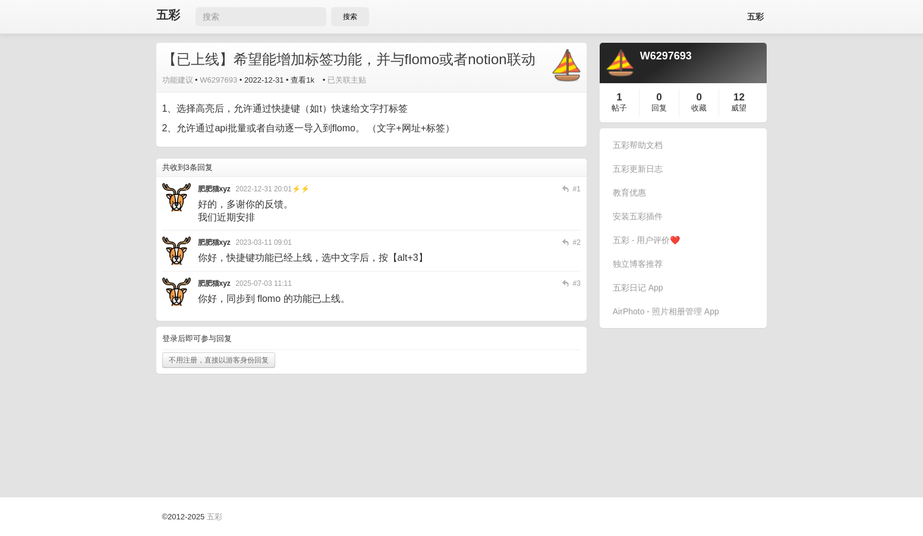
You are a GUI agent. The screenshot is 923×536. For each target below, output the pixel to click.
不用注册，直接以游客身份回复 (219, 360)
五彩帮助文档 (638, 145)
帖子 (619, 107)
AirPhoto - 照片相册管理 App (666, 311)
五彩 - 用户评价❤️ (646, 240)
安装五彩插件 (638, 216)
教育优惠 (629, 192)
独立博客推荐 (638, 264)
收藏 (699, 107)
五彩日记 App (638, 287)
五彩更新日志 (638, 169)
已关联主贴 (346, 79)
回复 (659, 107)
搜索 (350, 16)
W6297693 (218, 79)
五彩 (168, 15)
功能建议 (177, 79)
